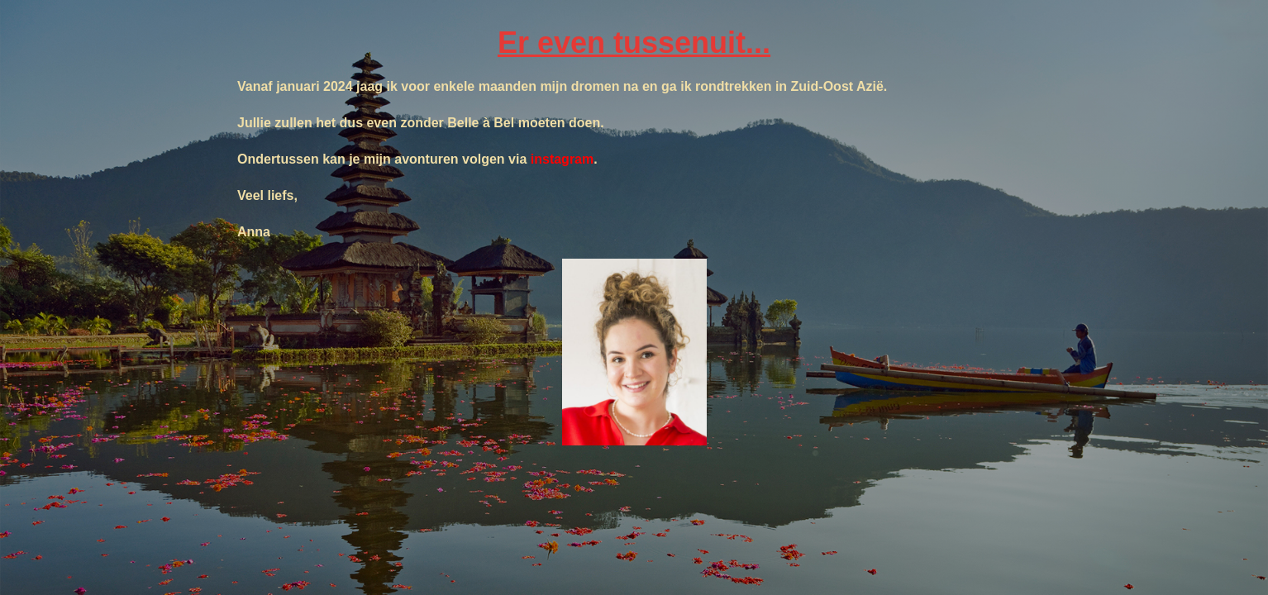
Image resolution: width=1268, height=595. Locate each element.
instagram (562, 159)
